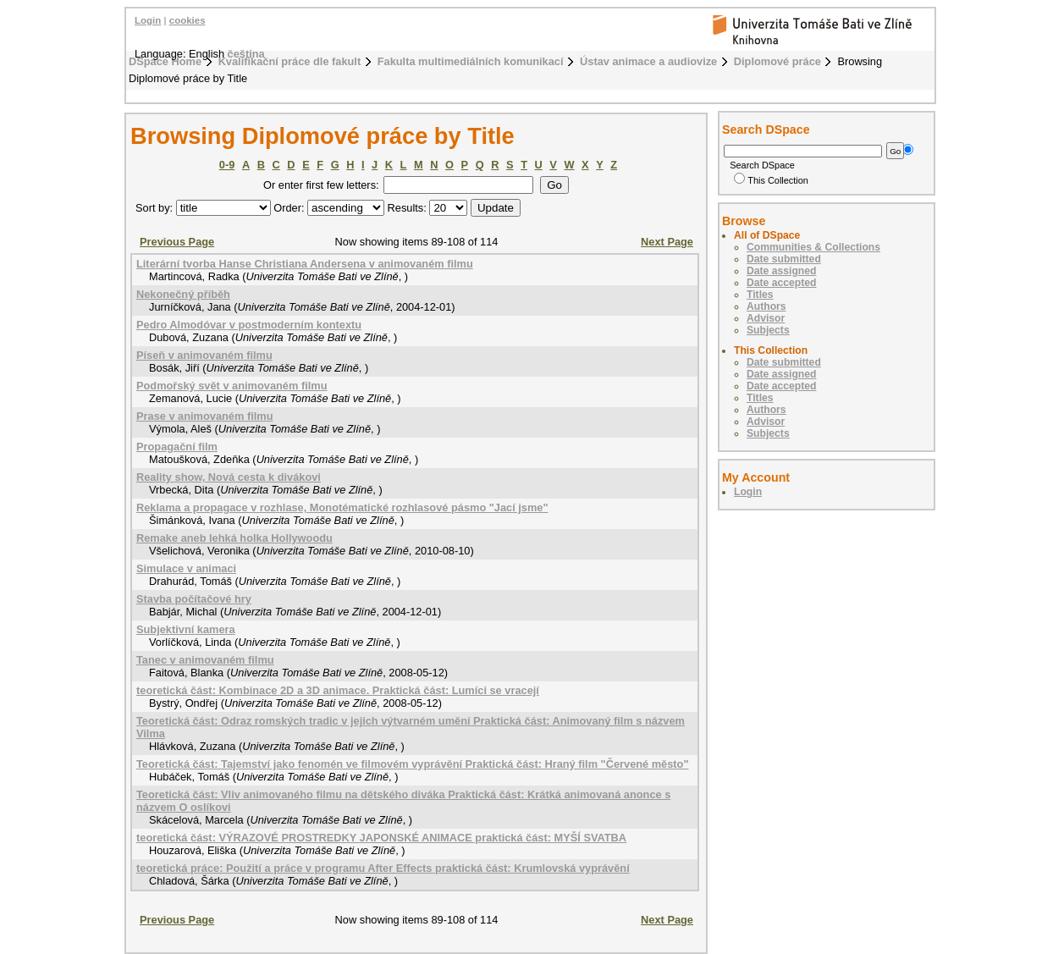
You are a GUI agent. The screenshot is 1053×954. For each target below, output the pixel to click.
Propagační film (177, 446)
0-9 (227, 164)
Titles (760, 295)
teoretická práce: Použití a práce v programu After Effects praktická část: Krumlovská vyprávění (383, 868)
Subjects (768, 330)
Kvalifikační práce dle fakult (289, 61)
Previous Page (177, 241)
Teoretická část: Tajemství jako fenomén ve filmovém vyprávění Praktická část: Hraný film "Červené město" (412, 764)
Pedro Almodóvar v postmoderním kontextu (248, 324)
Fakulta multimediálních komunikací (471, 61)
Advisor (766, 318)
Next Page (667, 241)
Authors (766, 306)
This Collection (771, 180)
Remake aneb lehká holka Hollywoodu (234, 538)
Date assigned (781, 271)
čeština (246, 53)
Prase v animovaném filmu (204, 416)
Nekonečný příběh (183, 294)
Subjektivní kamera (185, 629)
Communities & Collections (813, 247)
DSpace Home (165, 61)
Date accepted (781, 283)
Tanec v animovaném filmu (205, 659)
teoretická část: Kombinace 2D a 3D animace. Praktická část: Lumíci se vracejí (337, 690)
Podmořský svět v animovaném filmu (231, 385)
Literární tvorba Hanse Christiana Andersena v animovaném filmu (304, 263)
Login (148, 20)
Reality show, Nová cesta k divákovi (228, 477)
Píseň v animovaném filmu (204, 355)
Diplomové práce (777, 61)
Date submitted (784, 259)
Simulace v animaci (186, 568)
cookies (187, 20)
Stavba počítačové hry (193, 599)
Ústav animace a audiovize (648, 61)
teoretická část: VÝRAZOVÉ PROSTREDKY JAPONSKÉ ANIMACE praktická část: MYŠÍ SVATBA (381, 837)
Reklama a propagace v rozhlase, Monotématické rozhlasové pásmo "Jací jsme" (342, 507)
